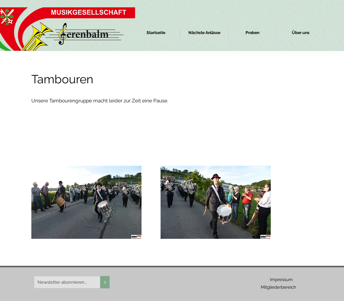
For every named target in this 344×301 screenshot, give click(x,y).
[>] (105, 282)
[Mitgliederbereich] (278, 287)
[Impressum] (281, 279)
